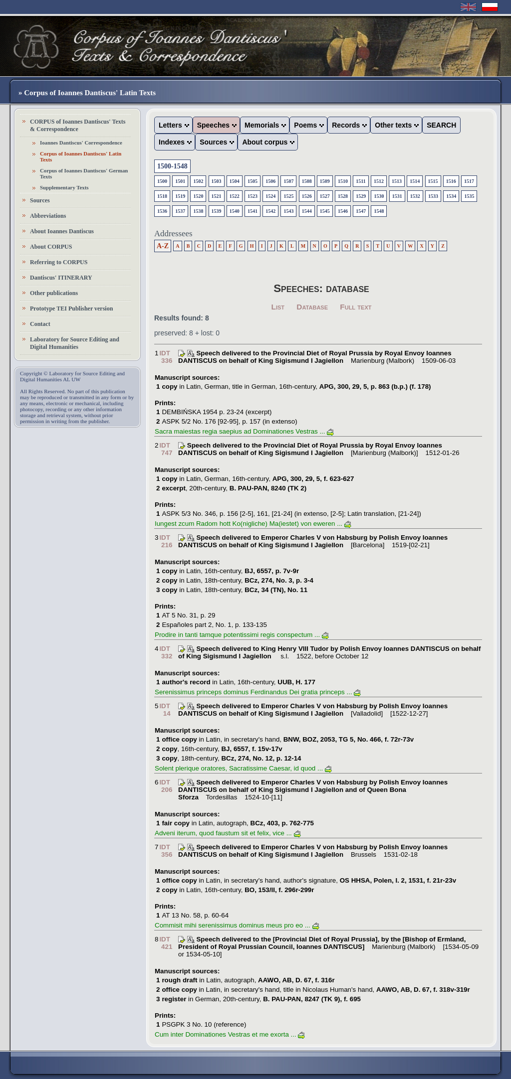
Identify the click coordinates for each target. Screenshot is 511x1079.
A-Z (163, 246)
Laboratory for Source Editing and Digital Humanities (74, 343)
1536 (162, 211)
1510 (343, 181)
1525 (288, 196)
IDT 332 (165, 652)
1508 (307, 181)
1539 (217, 211)
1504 (235, 181)
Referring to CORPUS (58, 262)
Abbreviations (48, 215)
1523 (252, 196)
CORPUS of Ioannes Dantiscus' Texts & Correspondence (77, 125)
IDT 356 (165, 850)
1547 (361, 211)
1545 (325, 211)
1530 (379, 196)
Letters (170, 125)
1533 (433, 196)
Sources (40, 200)
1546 (343, 211)
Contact (40, 323)
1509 (325, 181)
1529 (361, 196)
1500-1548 (172, 166)
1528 (343, 196)
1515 (433, 181)
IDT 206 (165, 785)
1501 (180, 181)
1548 (379, 211)
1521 (217, 196)
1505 (252, 181)
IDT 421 (165, 942)
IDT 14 (164, 709)
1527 (325, 196)
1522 (235, 196)
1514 (415, 181)
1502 (198, 181)
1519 (180, 196)
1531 (397, 196)
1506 (270, 181)
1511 (360, 181)
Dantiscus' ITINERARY (61, 277)
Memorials (262, 125)
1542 (270, 211)
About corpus (264, 142)
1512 (379, 181)
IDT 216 (165, 541)
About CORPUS (51, 246)
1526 (307, 196)
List (278, 307)
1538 (198, 211)
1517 (469, 181)
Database (312, 307)
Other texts (393, 125)
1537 (180, 211)
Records (346, 125)
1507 (288, 181)
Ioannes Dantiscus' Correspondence (81, 143)
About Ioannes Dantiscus (62, 231)
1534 (451, 196)
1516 (451, 181)
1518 (162, 196)
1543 (288, 211)
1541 (252, 211)
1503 (217, 181)
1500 (162, 181)
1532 (415, 196)
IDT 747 (165, 449)
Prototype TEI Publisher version (71, 308)
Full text (355, 307)
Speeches (213, 125)
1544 (307, 211)
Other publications (54, 293)
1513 (397, 181)
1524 (270, 196)
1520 (198, 196)
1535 (469, 196)
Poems (305, 125)
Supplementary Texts (64, 187)
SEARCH (441, 125)
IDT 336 (165, 356)
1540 (235, 211)
